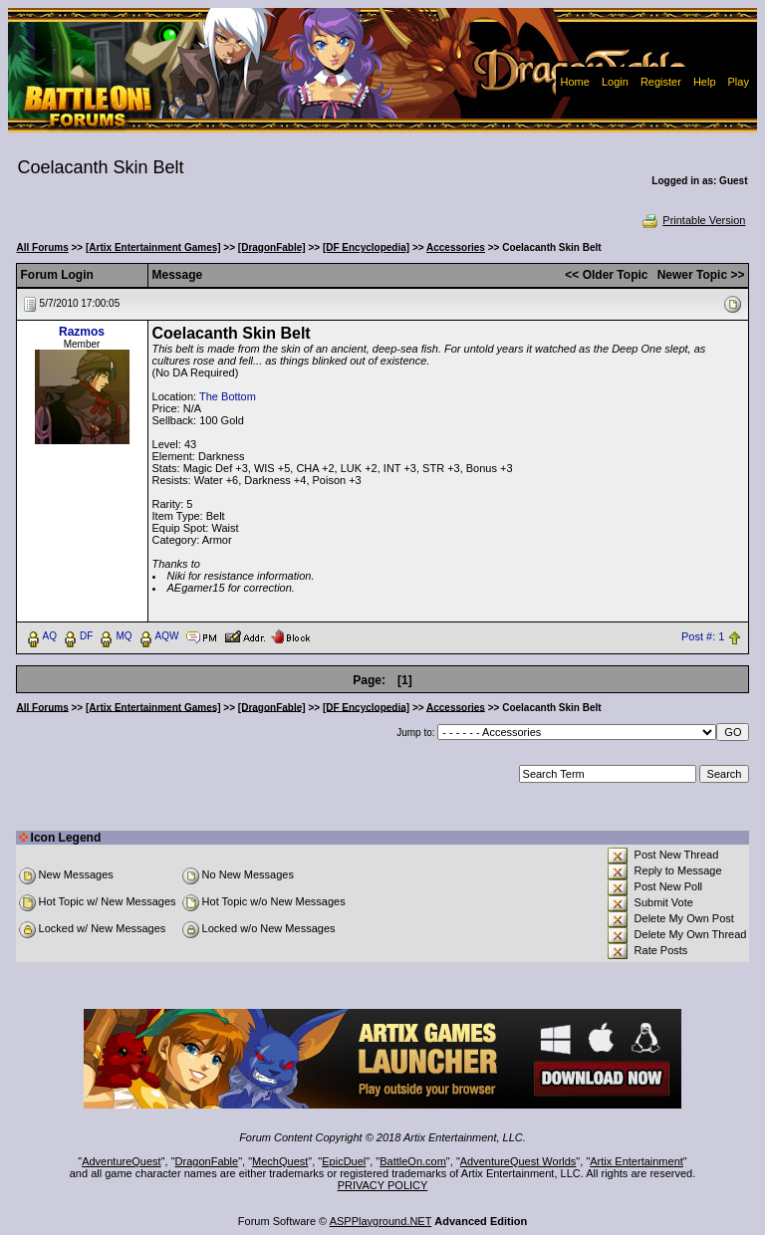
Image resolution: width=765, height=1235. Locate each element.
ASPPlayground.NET (381, 1221)
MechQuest (280, 1161)
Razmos (82, 332)
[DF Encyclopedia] (366, 247)
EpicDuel (344, 1161)
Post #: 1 (702, 636)
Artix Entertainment (636, 1161)
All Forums (43, 247)
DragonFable (207, 1161)
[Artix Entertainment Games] (153, 247)
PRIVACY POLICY (383, 1185)
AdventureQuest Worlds (518, 1161)
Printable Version (692, 220)
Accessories (455, 247)
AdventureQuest (121, 1161)
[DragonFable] (272, 247)
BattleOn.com (413, 1161)
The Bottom (227, 396)
